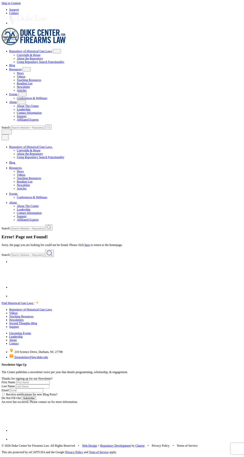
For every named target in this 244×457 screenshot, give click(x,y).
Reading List (24, 83)
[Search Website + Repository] (48, 127)
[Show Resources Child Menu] (26, 69)
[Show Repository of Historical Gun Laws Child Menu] (57, 51)
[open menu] (7, 132)
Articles (21, 90)
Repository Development (115, 445)
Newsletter (23, 86)
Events (13, 94)
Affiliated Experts (28, 119)
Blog (12, 65)
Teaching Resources (29, 80)
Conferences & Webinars (32, 98)
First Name (8, 382)
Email (5, 390)
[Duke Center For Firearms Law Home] (34, 44)
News (20, 73)
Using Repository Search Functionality (40, 61)
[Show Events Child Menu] (22, 94)
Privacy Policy (74, 452)
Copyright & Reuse (28, 55)
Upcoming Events (20, 333)
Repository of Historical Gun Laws (30, 51)
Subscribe (29, 398)
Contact (14, 13)
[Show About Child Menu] (22, 102)
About (13, 102)
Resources (15, 69)
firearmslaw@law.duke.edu (28, 357)
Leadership (23, 109)
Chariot (139, 445)
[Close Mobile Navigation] (5, 137)
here (87, 245)
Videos (21, 76)
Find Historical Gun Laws (20, 303)
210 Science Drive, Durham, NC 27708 (36, 351)
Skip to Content (11, 3)
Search (6, 127)
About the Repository (30, 58)
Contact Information (29, 112)
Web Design (89, 445)
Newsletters (16, 319)
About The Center (28, 106)
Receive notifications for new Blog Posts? (29, 394)
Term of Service (99, 452)
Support (14, 9)
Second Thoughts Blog (23, 323)
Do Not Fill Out (11, 398)
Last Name (8, 386)
